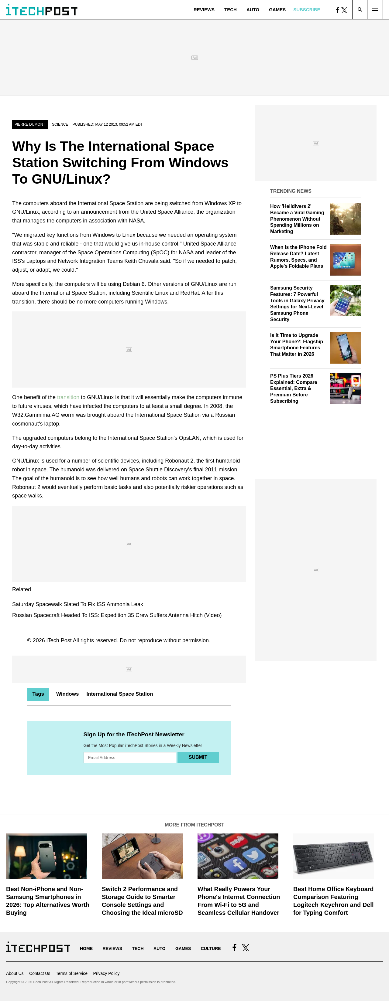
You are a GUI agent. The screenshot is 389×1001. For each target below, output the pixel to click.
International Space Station (119, 694)
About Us (15, 973)
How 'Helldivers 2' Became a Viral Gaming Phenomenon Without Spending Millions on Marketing (297, 219)
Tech (230, 9)
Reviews (204, 9)
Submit (198, 757)
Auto (252, 9)
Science (60, 124)
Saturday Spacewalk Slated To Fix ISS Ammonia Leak (77, 604)
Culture (211, 948)
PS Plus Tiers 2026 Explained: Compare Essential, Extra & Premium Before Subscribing (293, 388)
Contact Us (39, 973)
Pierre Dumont (30, 124)
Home (86, 948)
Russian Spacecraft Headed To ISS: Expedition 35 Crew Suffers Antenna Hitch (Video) (117, 615)
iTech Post (59, 640)
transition (68, 397)
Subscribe (306, 9)
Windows (67, 694)
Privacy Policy (106, 973)
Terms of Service (72, 973)
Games (277, 9)
